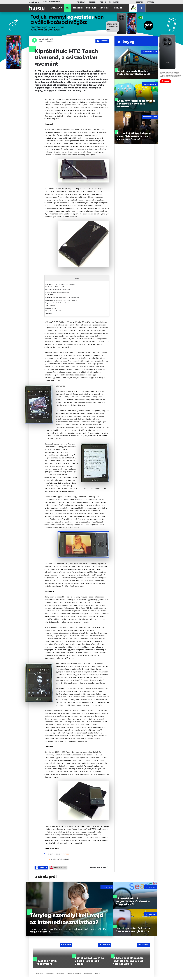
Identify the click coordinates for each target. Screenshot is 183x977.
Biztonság (104, 8)
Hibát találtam (58, 867)
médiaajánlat (50, 973)
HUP (45, 2)
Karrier (150, 2)
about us (97, 973)
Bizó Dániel (48, 39)
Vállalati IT (56, 8)
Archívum (81, 2)
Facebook (102, 41)
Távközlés (91, 8)
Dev (67, 8)
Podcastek (114, 2)
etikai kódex (60, 973)
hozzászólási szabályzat (74, 973)
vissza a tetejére (98, 867)
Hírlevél (139, 2)
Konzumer (117, 8)
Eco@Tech (78, 8)
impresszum (39, 973)
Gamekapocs (54, 2)
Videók (103, 2)
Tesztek (92, 2)
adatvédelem (88, 973)
